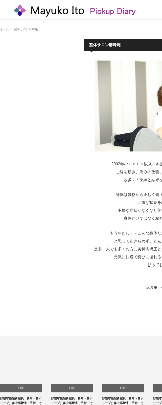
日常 (21, 388)
